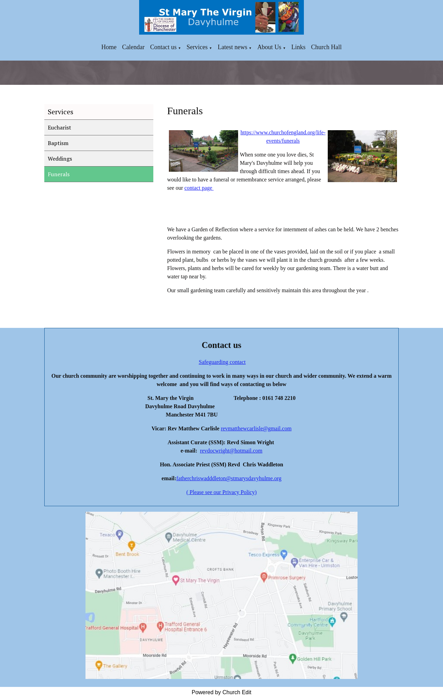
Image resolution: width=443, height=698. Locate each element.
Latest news (232, 47)
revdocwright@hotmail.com (231, 451)
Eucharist (59, 127)
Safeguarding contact (222, 362)
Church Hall (326, 47)
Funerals (59, 174)
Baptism (58, 143)
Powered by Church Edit (222, 692)
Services (197, 47)
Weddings (60, 158)
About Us (269, 47)
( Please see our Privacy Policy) (221, 492)
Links (298, 47)
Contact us (163, 47)
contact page (198, 188)
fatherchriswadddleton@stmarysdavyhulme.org (228, 478)
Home (109, 47)
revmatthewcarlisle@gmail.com (256, 428)
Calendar (133, 47)
